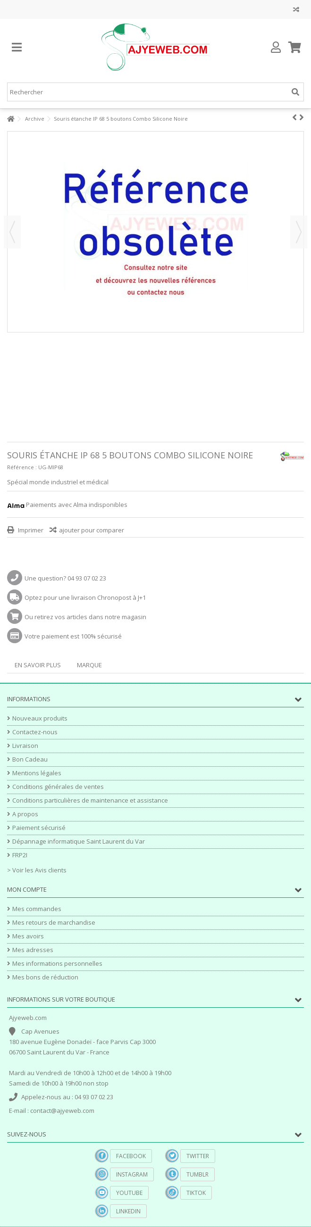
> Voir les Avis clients (37, 870)
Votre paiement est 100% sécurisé (73, 636)
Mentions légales (36, 773)
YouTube (129, 1193)
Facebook (131, 1156)
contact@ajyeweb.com (62, 1110)
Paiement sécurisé (39, 828)
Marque (89, 665)
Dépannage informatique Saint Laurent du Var (78, 841)
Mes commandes (36, 909)
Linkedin (128, 1211)
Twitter (197, 1156)
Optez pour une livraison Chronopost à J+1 (85, 597)
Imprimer (30, 530)
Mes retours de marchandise (53, 923)
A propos (25, 814)
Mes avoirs (28, 936)
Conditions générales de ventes (58, 787)
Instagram (132, 1174)
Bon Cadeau (30, 759)
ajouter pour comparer (91, 530)
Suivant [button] (298, 232)
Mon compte (27, 889)
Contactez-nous (35, 732)
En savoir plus (38, 665)
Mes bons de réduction (45, 977)
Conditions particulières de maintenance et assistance (90, 800)
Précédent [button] (12, 232)
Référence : (22, 467)
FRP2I (19, 855)
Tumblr (197, 1174)
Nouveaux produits (39, 718)
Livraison (25, 746)
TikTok (196, 1193)
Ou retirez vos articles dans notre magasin (85, 617)
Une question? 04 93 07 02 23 (65, 578)
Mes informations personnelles (57, 964)
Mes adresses (32, 950)
